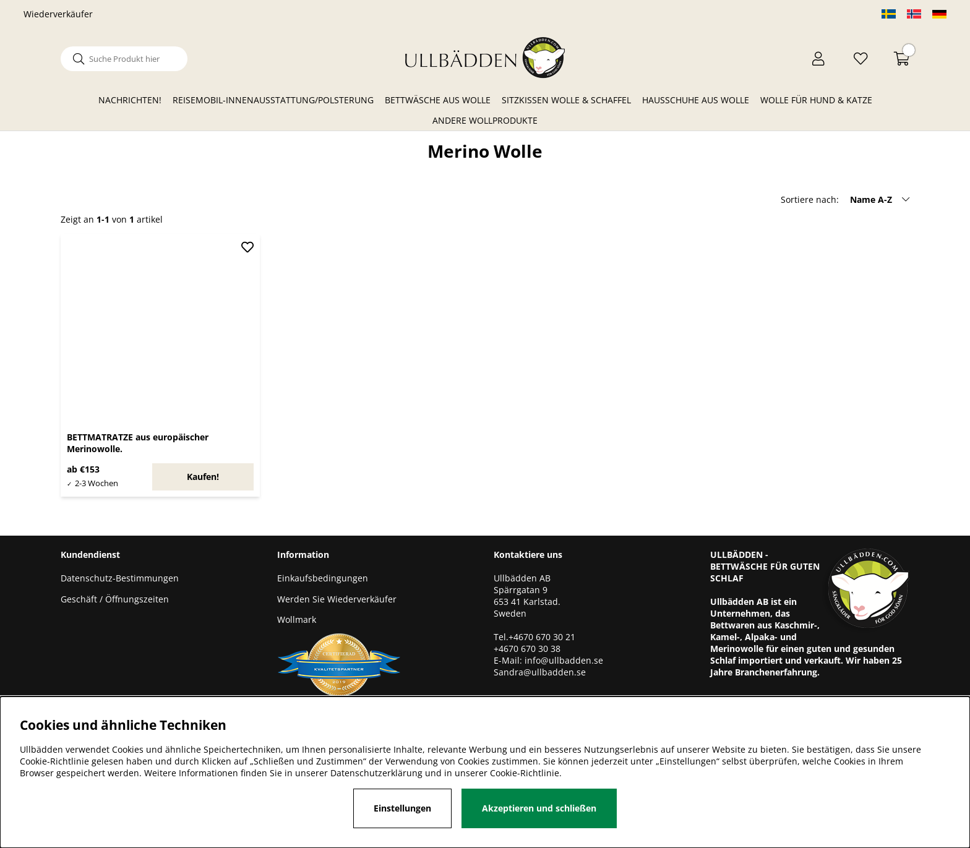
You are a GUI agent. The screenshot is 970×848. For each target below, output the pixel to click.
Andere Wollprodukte (485, 120)
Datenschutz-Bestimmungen (120, 578)
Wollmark (296, 619)
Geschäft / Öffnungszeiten (115, 599)
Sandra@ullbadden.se (541, 672)
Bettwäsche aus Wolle (438, 100)
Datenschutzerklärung (376, 773)
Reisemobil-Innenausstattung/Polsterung (273, 100)
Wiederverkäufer (58, 14)
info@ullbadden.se (564, 660)
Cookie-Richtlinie (524, 773)
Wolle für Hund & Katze (816, 100)
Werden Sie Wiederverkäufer (337, 599)
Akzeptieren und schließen (539, 808)
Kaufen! (203, 476)
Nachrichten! (129, 100)
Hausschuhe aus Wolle (695, 100)
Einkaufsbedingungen (322, 578)
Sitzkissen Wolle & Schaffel (566, 100)
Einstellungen (402, 808)
